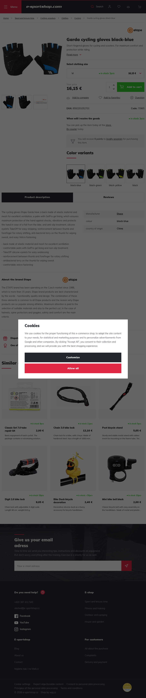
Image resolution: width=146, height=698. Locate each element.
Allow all (73, 368)
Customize (73, 357)
